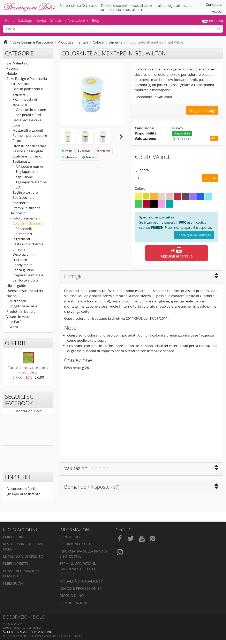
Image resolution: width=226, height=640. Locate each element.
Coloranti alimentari (29, 223)
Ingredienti (21, 239)
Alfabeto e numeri (30, 166)
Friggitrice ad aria (23, 306)
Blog (95, 20)
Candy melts (22, 264)
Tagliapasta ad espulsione (27, 174)
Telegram (89, 157)
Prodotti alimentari (24, 218)
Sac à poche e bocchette (24, 200)
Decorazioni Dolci (28, 411)
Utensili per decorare (29, 146)
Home (9, 20)
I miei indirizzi (15, 563)
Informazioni (75, 20)
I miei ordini (14, 536)
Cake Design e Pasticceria (26, 78)
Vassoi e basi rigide (28, 151)
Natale (11, 73)
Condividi (84, 151)
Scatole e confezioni (28, 156)
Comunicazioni (73, 602)
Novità (41, 20)
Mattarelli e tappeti (28, 130)
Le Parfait (17, 321)
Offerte (55, 20)
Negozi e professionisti (81, 588)
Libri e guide (16, 285)
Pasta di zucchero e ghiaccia (28, 247)
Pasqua (12, 68)
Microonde (18, 301)
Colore (140, 188)
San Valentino (17, 63)
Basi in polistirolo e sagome (28, 91)
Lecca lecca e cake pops (27, 123)
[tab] (141, 277)
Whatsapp (69, 157)
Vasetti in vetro (18, 316)
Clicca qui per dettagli (194, 235)
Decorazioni (19, 213)
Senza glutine (23, 270)
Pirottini (19, 140)
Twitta (67, 151)
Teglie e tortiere (25, 192)
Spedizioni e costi (75, 544)
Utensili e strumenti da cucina (24, 293)
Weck (13, 326)
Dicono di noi (72, 595)
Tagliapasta (22, 161)
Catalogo (25, 20)
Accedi (217, 11)
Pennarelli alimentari (24, 231)
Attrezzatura (19, 83)
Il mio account (20, 530)
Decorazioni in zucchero (24, 257)
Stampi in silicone (26, 208)
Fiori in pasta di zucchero (25, 102)
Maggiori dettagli (202, 110)
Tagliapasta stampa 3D (31, 185)
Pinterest (103, 151)
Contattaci (214, 4)
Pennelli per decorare (30, 135)
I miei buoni (13, 583)
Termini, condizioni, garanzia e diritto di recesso (78, 568)
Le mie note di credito (23, 556)
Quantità (142, 170)
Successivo (121, 137)
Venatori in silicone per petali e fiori (31, 112)
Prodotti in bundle (21, 311)
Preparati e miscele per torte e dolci (28, 278)
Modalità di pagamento (81, 581)
